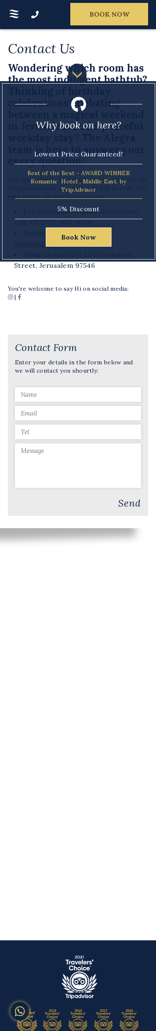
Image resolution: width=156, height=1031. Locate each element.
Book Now (78, 237)
